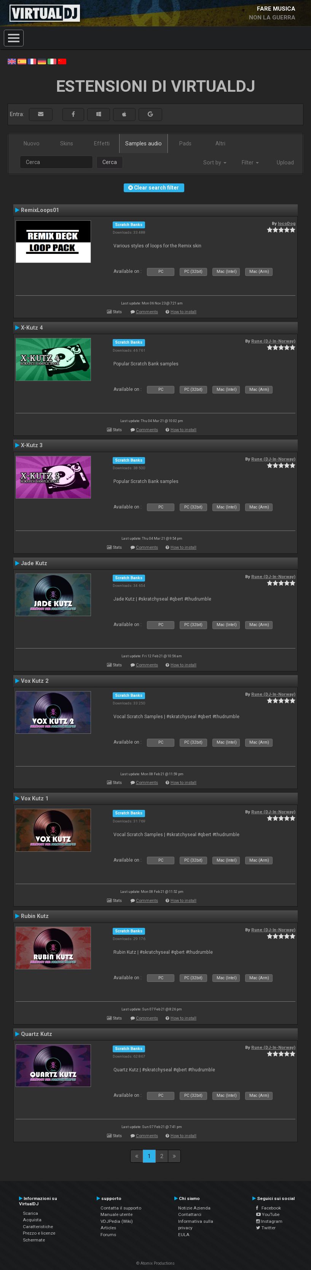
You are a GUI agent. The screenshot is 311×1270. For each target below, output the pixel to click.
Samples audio (143, 143)
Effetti (102, 143)
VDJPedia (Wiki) (116, 1221)
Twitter (266, 1227)
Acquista (32, 1219)
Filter (250, 162)
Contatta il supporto (120, 1208)
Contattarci (189, 1214)
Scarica (30, 1213)
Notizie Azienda (194, 1208)
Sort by (214, 162)
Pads (185, 143)
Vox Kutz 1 (34, 798)
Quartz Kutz (36, 1034)
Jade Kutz (34, 563)
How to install (183, 311)
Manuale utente (116, 1214)
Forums (108, 1234)
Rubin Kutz (35, 916)
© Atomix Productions (155, 1263)
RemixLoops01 (40, 210)
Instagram (269, 1221)
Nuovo (32, 143)
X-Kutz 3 (32, 445)
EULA (184, 1234)
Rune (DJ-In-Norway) (273, 341)
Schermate (34, 1240)
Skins (66, 143)
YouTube (267, 1214)
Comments (147, 311)
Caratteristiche (38, 1226)
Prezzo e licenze (39, 1233)
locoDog (286, 223)
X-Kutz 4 (32, 328)
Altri (220, 143)
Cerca (109, 162)
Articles (108, 1227)
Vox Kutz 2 (34, 681)
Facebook (268, 1208)
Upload (285, 162)
